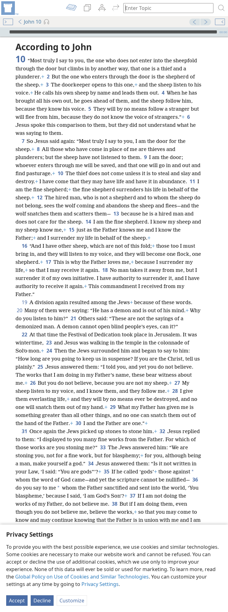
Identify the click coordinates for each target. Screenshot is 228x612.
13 (116, 213)
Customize (71, 600)
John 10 (29, 21)
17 (48, 262)
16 (24, 245)
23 (49, 342)
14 (88, 221)
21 (73, 318)
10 (60, 173)
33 (103, 447)
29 (112, 407)
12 (39, 197)
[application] (114, 32)
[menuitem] (9, 8)
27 (177, 382)
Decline (42, 600)
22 (24, 334)
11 (192, 181)
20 (19, 310)
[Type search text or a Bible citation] (165, 7)
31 (24, 431)
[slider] (113, 31)
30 (78, 423)
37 (132, 495)
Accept (17, 600)
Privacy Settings (100, 584)
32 (162, 431)
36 (195, 479)
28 (175, 391)
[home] (9, 8)
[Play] (4, 31)
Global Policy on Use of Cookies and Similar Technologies (82, 576)
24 (49, 350)
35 (106, 471)
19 (24, 302)
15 (71, 229)
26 (33, 382)
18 (105, 270)
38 (114, 503)
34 (90, 463)
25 (40, 366)
